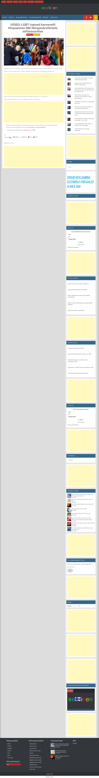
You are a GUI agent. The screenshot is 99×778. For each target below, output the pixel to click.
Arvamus (70, 460)
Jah (70, 234)
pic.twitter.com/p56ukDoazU (37, 127)
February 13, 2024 (29, 130)
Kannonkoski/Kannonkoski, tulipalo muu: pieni (79, 354)
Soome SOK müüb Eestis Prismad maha (81, 513)
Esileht (4, 17)
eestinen (37, 34)
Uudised (11, 17)
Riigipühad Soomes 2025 (35, 762)
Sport (9, 755)
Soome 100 (10, 757)
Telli (70, 570)
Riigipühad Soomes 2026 (35, 760)
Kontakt (45, 17)
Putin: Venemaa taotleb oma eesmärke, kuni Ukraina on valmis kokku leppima (83, 96)
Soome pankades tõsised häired (79, 508)
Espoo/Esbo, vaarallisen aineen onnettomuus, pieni (81, 367)
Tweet (6, 137)
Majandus (10, 748)
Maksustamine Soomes (35, 750)
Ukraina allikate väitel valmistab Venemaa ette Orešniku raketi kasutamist (62, 745)
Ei (69, 236)
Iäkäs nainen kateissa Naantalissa (76, 310)
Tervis (9, 753)
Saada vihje (53, 17)
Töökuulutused (33, 743)
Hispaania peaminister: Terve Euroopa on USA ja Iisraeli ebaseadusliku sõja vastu (84, 113)
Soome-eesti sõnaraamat (35, 767)
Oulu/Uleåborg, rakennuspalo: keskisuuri (78, 373)
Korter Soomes (33, 746)
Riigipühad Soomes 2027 (35, 757)
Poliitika (9, 746)
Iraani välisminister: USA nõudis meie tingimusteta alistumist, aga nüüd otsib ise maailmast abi (84, 89)
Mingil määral (72, 239)
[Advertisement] (34, 84)
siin (10, 99)
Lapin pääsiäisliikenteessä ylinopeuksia (77, 289)
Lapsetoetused (33, 748)
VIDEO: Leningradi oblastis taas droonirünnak (82, 504)
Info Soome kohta (21, 17)
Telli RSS (75, 743)
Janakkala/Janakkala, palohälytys (76, 348)
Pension (31, 753)
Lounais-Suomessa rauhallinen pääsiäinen (78, 283)
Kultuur (8, 143)
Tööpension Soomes (34, 755)
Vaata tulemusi (80, 244)
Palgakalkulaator (35, 17)
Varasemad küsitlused (73, 247)
